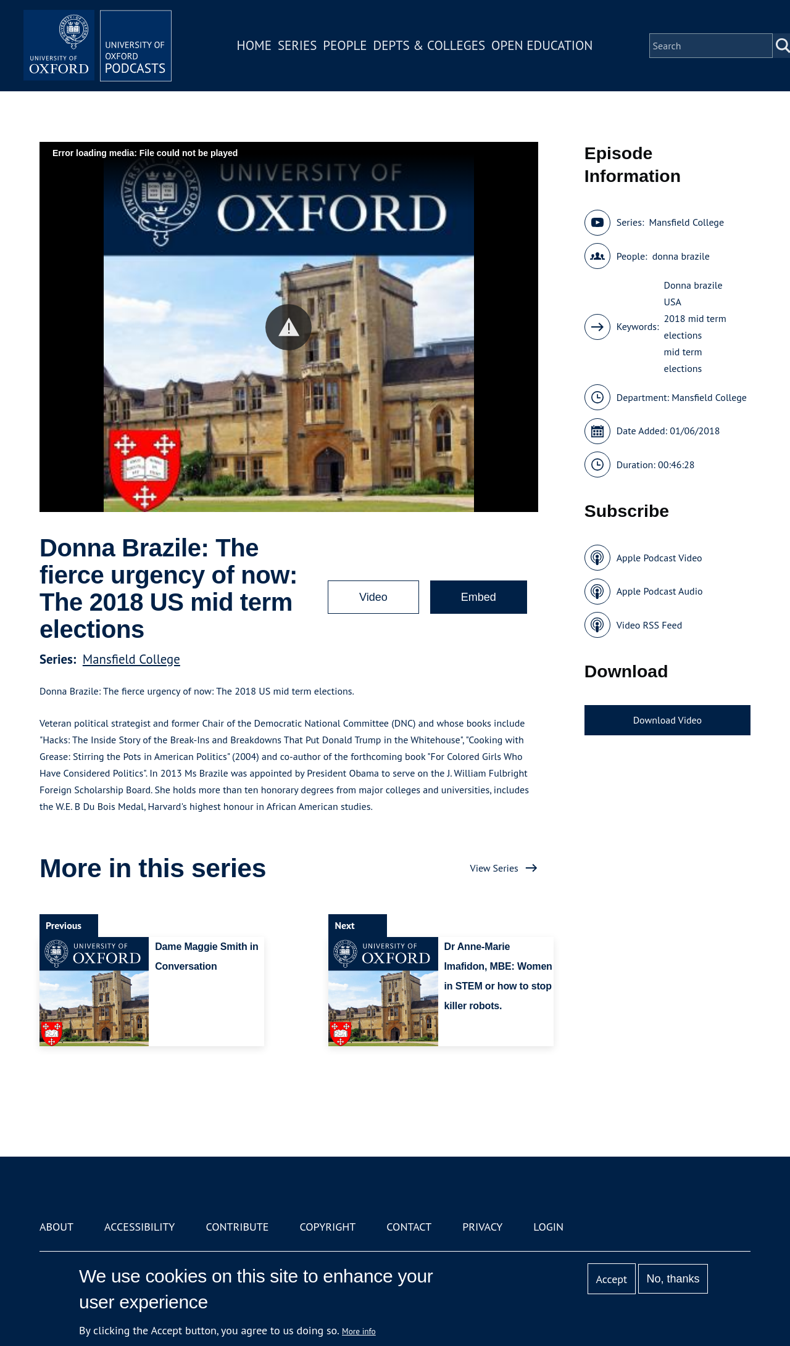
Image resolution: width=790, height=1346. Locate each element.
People (345, 45)
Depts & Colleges (429, 45)
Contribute (237, 1227)
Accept (611, 1279)
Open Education (541, 45)
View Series (494, 868)
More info (359, 1331)
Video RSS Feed (650, 625)
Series (297, 45)
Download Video (667, 720)
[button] (288, 327)
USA (672, 301)
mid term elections (683, 359)
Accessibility (139, 1227)
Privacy (482, 1227)
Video (373, 597)
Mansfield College (131, 659)
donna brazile (681, 256)
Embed (478, 597)
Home (254, 45)
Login (548, 1227)
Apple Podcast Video (659, 557)
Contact (408, 1227)
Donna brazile (693, 285)
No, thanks (672, 1279)
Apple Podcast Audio (660, 591)
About (56, 1227)
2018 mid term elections (695, 326)
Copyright (327, 1227)
